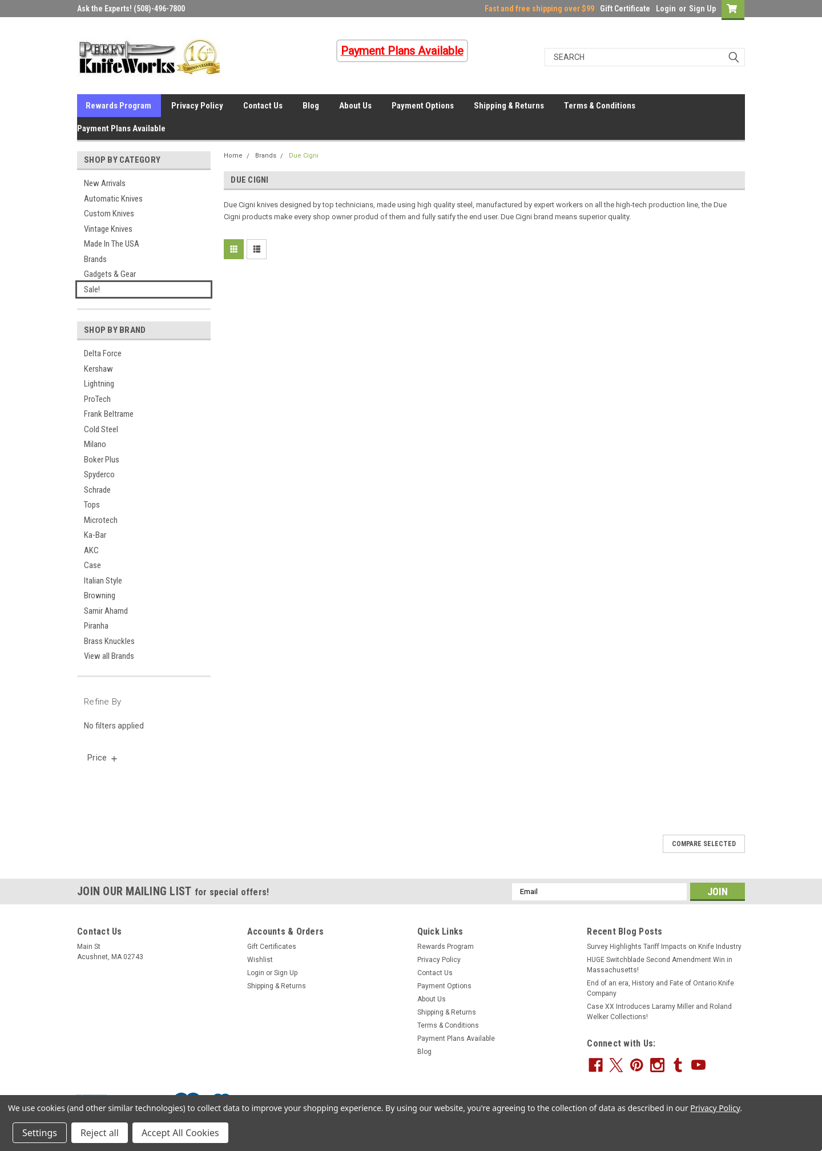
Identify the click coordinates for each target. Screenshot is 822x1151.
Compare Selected (704, 844)
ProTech (97, 399)
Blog (311, 105)
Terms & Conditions (599, 105)
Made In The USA (111, 244)
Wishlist (260, 960)
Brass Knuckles (109, 641)
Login (666, 8)
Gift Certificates (271, 947)
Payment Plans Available (121, 128)
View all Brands (109, 656)
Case (92, 565)
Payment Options (423, 105)
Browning (99, 595)
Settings (39, 1132)
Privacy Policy (197, 105)
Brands (95, 259)
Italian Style (103, 581)
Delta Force (103, 353)
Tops (92, 505)
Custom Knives (109, 213)
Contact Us (263, 105)
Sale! (92, 289)
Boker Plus (101, 459)
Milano (95, 444)
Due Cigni (304, 155)
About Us (355, 105)
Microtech (101, 520)
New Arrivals (105, 183)
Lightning (99, 384)
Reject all (99, 1132)
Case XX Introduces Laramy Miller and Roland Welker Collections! (659, 1012)
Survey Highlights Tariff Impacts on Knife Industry (664, 947)
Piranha (96, 626)
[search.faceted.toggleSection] (103, 757)
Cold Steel (101, 429)
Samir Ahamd (106, 611)
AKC (91, 550)
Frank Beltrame (109, 414)
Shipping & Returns (509, 105)
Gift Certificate (625, 8)
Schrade (97, 490)
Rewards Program (118, 105)
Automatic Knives (113, 199)
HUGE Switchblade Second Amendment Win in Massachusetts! (659, 965)
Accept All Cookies (180, 1132)
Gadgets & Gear (110, 274)
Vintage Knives (108, 229)
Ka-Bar (95, 535)
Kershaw (98, 369)
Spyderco (99, 474)
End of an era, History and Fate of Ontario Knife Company (660, 988)
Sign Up (702, 8)
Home (233, 155)
